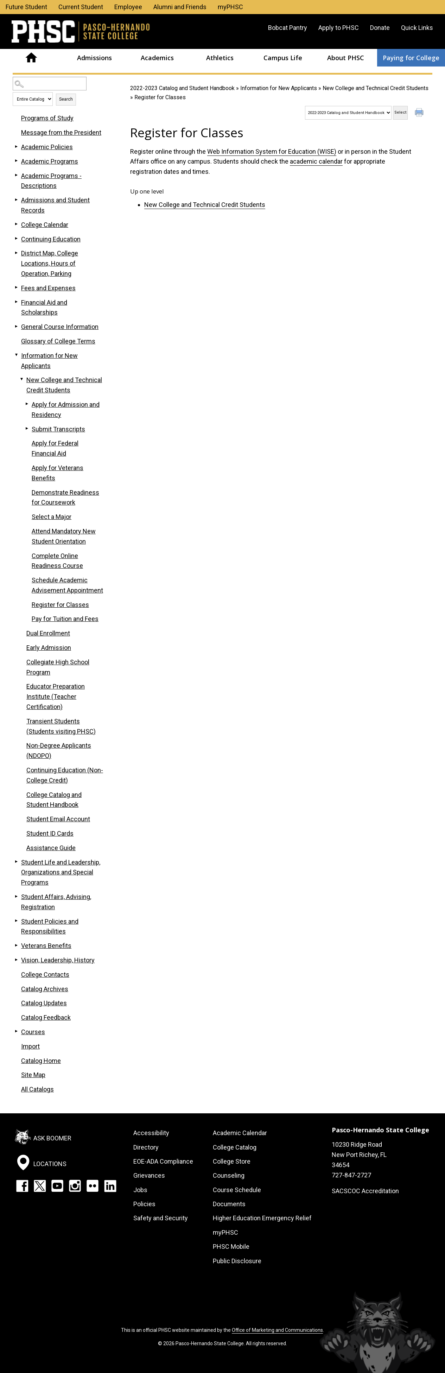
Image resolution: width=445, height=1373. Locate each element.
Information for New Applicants (278, 88)
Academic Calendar (240, 1133)
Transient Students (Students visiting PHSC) (61, 726)
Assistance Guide (51, 848)
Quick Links (417, 27)
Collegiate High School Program (57, 667)
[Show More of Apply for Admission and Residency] (26, 403)
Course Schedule (237, 1190)
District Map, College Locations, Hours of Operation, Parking (49, 263)
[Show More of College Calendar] (16, 224)
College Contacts (45, 974)
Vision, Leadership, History (58, 960)
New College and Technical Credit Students (375, 88)
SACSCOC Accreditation (365, 1191)
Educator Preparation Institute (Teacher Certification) (55, 696)
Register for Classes (60, 604)
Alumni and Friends (179, 7)
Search (66, 99)
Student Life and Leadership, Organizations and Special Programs (60, 872)
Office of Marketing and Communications (277, 1330)
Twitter (40, 1186)
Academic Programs (49, 161)
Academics (157, 57)
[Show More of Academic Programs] (16, 160)
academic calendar (316, 161)
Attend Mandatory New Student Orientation (64, 536)
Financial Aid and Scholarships (44, 307)
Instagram (75, 1186)
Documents (229, 1204)
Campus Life (282, 57)
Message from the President (61, 132)
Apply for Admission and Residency (66, 409)
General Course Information (59, 326)
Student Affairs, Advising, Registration (56, 902)
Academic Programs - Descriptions (51, 181)
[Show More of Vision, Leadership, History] (16, 959)
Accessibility (151, 1133)
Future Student (26, 7)
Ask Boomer (52, 1138)
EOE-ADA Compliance (163, 1161)
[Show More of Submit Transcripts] (26, 428)
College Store (231, 1161)
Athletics (220, 57)
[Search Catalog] (50, 83)
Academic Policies (47, 147)
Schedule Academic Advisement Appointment (67, 585)
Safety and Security (160, 1218)
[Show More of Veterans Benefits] (16, 945)
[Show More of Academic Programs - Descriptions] (16, 175)
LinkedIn (110, 1186)
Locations (49, 1163)
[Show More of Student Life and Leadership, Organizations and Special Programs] (16, 861)
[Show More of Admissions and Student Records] (16, 199)
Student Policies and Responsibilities (49, 926)
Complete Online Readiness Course (57, 561)
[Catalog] (348, 113)
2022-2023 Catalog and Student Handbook (182, 88)
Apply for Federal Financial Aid (55, 448)
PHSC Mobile (231, 1246)
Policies (144, 1204)
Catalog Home (41, 1060)
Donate (380, 27)
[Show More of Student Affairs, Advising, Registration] (16, 896)
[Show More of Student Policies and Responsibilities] (16, 920)
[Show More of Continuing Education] (16, 238)
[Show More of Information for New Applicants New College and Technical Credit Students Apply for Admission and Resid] (16, 355)
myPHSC (230, 7)
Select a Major (51, 516)
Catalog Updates (44, 1003)
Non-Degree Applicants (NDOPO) (58, 750)
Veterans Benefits (46, 945)
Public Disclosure (237, 1261)
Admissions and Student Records (55, 205)
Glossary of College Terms (58, 341)
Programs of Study (47, 118)
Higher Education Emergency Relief (262, 1218)
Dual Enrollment (48, 633)
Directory (146, 1147)
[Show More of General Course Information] (16, 326)
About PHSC (345, 57)
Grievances (149, 1175)
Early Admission (48, 647)
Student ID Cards (50, 833)
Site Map (33, 1074)
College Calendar (44, 224)
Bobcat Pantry (287, 27)
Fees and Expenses (48, 288)
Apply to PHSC (338, 27)
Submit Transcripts (58, 429)
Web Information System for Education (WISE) (271, 151)
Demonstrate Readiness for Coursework (65, 497)
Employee (128, 7)
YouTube (57, 1186)
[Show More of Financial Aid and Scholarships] (16, 301)
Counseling (228, 1175)
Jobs (140, 1190)
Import (30, 1046)
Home (31, 58)
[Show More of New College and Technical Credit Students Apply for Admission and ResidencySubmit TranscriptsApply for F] (21, 379)
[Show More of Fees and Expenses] (16, 287)
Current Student (80, 7)
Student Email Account (58, 819)
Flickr (92, 1186)
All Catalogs (37, 1089)
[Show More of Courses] (16, 1031)
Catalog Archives (44, 989)
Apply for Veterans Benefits (57, 473)
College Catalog (234, 1147)
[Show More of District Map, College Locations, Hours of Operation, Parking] (16, 252)
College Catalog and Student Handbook (54, 800)
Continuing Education (51, 239)
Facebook (22, 1186)
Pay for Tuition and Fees (65, 618)
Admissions (94, 57)
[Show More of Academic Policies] (16, 146)
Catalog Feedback (46, 1017)
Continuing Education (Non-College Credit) (64, 775)
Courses (33, 1032)
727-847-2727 (351, 1175)
